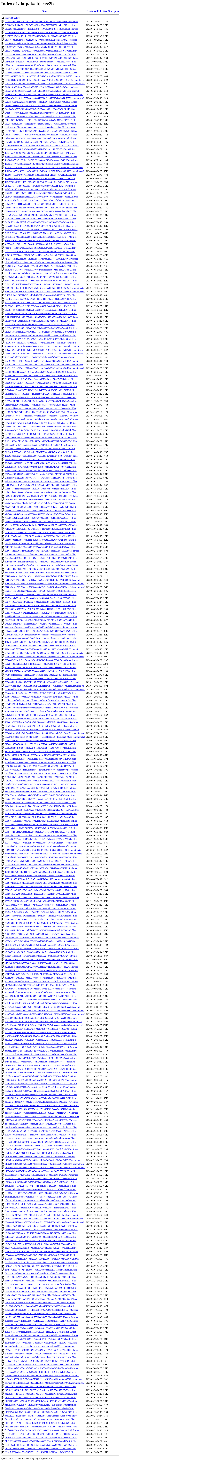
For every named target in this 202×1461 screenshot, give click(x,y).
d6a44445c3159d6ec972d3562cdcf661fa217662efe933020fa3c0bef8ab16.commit (41, 1215)
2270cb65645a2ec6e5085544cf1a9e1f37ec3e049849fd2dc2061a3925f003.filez (40, 762)
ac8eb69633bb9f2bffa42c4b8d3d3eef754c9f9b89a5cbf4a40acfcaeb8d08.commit (41, 1018)
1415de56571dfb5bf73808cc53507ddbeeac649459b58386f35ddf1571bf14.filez (40, 755)
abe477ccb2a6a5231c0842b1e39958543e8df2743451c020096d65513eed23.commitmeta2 (45, 1014)
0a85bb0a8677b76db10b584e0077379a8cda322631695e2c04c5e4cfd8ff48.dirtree (41, 32)
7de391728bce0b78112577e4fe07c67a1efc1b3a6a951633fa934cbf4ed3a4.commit (41, 361)
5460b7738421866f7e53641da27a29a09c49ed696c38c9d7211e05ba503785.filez (41, 784)
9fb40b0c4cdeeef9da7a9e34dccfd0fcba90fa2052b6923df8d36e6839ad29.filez (40, 448)
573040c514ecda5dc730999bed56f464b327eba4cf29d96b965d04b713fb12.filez (41, 886)
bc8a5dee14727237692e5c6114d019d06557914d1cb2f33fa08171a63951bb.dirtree (42, 1105)
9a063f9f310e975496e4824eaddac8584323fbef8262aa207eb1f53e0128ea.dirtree (41, 412)
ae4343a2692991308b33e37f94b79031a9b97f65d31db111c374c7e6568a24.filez (41, 1043)
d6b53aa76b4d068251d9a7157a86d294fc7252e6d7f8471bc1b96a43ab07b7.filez (41, 1226)
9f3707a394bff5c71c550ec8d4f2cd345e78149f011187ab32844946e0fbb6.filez (40, 445)
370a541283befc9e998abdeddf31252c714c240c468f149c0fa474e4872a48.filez (40, 664)
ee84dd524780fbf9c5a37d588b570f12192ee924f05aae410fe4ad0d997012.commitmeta (44, 1379)
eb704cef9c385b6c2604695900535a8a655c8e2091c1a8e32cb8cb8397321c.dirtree (42, 1364)
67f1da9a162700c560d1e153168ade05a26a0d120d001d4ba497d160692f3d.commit (42, 580)
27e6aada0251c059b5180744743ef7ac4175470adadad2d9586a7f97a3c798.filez (41, 478)
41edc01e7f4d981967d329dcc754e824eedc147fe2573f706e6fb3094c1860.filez (40, 510)
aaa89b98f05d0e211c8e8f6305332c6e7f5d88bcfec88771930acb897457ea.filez (40, 996)
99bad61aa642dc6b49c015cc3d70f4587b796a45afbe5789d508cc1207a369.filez (41, 631)
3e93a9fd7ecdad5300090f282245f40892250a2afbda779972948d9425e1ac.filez (40, 215)
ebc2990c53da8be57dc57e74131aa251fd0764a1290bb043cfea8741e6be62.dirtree (41, 1368)
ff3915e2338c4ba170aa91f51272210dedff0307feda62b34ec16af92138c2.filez (40, 1452)
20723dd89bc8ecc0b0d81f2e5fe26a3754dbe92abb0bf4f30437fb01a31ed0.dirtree (41, 824)
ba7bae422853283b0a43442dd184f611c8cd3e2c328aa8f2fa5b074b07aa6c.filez (40, 1091)
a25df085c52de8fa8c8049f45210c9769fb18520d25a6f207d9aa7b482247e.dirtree (41, 967)
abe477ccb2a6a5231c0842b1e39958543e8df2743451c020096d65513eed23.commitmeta (44, 1010)
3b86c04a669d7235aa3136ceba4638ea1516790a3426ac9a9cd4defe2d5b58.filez (41, 211)
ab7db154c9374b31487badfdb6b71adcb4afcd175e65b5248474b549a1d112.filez (41, 1003)
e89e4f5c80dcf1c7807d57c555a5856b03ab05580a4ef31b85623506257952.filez (41, 1343)
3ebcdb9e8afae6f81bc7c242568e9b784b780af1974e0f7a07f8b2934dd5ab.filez (40, 226)
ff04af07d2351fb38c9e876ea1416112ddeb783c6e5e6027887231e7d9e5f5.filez (40, 1448)
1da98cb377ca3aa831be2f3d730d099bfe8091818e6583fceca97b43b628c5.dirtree (41, 160)
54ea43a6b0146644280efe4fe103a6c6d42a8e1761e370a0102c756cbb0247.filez (41, 558)
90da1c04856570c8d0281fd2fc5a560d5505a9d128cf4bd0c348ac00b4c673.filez (41, 613)
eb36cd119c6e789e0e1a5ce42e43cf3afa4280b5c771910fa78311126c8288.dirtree (41, 1361)
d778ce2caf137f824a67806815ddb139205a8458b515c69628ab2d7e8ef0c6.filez (41, 1266)
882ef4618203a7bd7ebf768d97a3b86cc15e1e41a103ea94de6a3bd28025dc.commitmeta (44, 733)
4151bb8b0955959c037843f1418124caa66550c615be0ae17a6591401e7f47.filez (41, 773)
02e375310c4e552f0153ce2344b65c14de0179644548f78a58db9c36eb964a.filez (41, 102)
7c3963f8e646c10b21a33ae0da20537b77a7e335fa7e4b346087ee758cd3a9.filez (40, 343)
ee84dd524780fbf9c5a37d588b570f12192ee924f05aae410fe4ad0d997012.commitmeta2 (44, 1383)
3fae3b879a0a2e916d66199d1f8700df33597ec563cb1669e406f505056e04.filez (40, 240)
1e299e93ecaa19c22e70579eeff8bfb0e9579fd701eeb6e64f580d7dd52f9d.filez (40, 178)
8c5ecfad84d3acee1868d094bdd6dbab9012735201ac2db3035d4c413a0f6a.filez (41, 394)
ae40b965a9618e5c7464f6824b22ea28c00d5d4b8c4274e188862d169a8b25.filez (41, 1036)
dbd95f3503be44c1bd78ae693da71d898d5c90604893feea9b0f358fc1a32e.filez (40, 1280)
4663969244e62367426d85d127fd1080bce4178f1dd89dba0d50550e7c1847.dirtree (42, 937)
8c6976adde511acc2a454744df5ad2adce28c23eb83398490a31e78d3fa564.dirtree (41, 401)
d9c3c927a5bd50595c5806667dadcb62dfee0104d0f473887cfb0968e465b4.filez (41, 1244)
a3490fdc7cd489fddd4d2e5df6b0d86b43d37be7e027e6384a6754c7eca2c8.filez (40, 989)
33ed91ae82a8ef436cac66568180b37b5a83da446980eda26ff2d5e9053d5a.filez (40, 489)
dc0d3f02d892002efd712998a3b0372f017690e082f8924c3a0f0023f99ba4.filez (40, 1284)
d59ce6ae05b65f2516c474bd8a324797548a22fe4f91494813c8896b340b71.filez (41, 1255)
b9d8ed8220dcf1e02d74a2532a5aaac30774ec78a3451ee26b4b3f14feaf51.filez (40, 1065)
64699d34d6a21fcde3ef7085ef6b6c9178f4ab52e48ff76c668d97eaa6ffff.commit (40, 846)
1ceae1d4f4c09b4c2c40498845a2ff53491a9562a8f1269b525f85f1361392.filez (40, 149)
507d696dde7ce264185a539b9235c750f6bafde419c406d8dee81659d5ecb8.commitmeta (44, 686)
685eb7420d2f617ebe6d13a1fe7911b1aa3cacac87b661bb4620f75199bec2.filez (40, 704)
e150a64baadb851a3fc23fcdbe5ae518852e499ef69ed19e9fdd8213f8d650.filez (40, 1346)
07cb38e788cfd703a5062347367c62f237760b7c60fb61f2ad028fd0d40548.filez (40, 127)
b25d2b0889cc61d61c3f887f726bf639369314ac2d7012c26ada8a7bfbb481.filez (40, 1069)
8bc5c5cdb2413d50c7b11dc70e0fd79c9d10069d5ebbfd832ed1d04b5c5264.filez (41, 386)
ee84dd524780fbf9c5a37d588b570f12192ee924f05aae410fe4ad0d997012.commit (42, 1375)
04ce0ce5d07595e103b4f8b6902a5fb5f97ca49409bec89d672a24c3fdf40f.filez (40, 109)
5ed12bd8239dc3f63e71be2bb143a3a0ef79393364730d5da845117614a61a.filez (41, 302)
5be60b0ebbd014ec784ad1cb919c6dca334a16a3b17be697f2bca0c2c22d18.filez (41, 266)
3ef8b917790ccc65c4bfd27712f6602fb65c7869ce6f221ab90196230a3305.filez (40, 233)
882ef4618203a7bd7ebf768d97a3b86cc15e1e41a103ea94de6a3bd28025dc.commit (42, 729)
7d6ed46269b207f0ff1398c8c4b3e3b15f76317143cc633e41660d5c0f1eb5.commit (42, 346)
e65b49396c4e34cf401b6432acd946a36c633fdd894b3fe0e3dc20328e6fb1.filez (40, 1339)
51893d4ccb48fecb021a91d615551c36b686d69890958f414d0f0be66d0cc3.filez (41, 835)
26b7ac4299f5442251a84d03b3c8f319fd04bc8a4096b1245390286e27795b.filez (41, 474)
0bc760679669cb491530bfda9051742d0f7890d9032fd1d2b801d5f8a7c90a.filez (41, 43)
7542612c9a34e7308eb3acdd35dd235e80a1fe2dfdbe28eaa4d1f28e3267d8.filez (40, 912)
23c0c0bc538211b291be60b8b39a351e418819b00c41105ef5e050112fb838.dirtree (42, 463)
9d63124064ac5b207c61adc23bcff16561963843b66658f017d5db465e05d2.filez (41, 441)
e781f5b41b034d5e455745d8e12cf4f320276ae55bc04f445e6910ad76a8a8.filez (40, 1353)
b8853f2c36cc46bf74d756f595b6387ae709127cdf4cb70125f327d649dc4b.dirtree (41, 1080)
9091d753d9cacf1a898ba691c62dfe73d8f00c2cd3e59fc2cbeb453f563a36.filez (40, 817)
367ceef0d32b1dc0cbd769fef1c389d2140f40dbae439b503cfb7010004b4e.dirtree (41, 660)
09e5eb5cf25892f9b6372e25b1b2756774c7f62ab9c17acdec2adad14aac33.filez (40, 142)
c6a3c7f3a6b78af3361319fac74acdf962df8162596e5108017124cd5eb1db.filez (40, 1142)
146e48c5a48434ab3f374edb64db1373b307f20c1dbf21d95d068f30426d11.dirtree (42, 642)
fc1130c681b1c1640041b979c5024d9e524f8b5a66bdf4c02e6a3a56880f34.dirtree (41, 1434)
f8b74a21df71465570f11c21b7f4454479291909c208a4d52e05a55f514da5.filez (40, 1397)
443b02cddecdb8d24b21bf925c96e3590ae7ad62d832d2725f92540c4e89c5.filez (41, 675)
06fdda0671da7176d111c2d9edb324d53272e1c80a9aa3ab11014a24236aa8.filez (41, 120)
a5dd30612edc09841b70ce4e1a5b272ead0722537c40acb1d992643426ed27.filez (41, 956)
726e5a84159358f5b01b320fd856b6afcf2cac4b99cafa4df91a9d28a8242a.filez (40, 715)
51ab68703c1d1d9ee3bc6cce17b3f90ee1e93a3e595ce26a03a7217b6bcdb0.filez (40, 540)
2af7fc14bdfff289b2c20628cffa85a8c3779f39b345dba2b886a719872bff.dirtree (40, 189)
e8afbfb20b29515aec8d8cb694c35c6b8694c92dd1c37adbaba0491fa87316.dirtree (41, 1324)
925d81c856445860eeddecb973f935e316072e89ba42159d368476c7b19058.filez (41, 744)
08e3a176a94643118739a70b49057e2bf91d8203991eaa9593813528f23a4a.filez (41, 134)
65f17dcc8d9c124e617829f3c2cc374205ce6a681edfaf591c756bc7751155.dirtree (41, 576)
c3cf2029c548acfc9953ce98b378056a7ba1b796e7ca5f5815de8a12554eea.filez (40, 1131)
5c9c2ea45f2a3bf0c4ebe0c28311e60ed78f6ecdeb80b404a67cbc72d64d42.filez (40, 270)
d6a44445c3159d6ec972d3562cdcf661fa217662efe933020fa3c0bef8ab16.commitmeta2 (44, 1222)
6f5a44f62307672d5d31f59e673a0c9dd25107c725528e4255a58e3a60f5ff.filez (40, 339)
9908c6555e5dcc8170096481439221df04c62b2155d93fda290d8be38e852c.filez (41, 821)
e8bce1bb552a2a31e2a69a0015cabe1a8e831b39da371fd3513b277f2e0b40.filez (40, 1328)
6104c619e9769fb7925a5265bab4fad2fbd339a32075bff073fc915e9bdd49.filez (40, 802)
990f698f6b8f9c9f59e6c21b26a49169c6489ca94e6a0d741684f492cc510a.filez (40, 748)
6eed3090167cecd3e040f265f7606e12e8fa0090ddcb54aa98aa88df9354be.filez (40, 335)
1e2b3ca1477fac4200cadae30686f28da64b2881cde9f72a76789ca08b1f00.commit (42, 164)
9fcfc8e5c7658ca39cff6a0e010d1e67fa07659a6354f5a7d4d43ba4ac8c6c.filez (39, 452)
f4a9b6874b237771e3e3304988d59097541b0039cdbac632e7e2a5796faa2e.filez (41, 1394)
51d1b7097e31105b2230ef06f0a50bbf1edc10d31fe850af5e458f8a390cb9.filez (40, 543)
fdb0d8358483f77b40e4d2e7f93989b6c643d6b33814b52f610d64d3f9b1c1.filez (41, 1441)
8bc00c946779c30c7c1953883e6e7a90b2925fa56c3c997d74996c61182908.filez (41, 383)
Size (105, 11)
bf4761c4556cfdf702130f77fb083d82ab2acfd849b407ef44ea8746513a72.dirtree (41, 1120)
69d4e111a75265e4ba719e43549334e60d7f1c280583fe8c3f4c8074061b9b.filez (40, 594)
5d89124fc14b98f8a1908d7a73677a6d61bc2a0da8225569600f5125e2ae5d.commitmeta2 (45, 291)
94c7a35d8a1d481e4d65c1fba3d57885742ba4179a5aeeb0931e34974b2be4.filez (41, 624)
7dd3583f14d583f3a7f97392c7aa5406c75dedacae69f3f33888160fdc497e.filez (40, 357)
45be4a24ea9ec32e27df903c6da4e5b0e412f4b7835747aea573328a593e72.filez (40, 521)
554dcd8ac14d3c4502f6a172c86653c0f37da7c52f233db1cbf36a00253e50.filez (40, 693)
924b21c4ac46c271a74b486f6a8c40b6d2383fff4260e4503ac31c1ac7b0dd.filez (40, 740)
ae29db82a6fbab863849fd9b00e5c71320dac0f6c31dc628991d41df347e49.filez (40, 1032)
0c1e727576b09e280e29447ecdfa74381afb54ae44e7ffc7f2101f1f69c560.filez (40, 47)
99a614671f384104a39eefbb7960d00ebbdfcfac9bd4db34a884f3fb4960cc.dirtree (41, 627)
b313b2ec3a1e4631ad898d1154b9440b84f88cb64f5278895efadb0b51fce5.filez (40, 1076)
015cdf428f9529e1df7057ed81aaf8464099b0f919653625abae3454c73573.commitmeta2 (44, 98)
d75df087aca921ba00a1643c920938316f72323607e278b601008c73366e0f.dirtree (42, 1259)
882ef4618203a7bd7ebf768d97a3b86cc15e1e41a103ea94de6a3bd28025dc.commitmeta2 (45, 737)
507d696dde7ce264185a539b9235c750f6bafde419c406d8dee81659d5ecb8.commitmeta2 (45, 689)
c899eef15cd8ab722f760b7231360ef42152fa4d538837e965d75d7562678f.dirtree (41, 1175)
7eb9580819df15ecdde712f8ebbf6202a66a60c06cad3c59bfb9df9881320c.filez (40, 372)
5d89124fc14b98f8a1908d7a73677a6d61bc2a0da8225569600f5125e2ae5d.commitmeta (44, 288)
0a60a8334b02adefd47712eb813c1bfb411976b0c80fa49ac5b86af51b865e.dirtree (41, 29)
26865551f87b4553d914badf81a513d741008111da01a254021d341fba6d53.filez (41, 916)
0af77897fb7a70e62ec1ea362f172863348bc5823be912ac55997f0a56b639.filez (40, 36)
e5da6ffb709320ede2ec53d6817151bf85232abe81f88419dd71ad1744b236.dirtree (41, 1321)
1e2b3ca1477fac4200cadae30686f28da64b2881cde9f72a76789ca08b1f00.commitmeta (44, 167)
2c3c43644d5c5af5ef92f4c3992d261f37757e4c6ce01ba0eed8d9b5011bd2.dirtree (41, 197)
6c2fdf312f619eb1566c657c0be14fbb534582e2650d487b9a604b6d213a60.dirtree (41, 317)
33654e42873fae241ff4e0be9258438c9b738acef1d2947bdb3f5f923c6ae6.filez (40, 832)
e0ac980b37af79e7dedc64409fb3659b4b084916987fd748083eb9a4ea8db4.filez (41, 1306)
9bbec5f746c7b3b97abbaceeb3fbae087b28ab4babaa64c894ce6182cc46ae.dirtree (41, 426)
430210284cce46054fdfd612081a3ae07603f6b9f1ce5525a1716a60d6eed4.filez (40, 934)
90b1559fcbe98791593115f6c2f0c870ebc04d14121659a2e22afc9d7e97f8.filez (40, 609)
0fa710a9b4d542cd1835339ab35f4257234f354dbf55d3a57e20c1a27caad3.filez (40, 62)
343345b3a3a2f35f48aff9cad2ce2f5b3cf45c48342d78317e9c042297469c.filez (40, 875)
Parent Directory (12, 18)
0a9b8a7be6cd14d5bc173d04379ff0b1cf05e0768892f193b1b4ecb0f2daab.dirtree (41, 25)
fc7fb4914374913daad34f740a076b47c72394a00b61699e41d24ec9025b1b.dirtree (42, 1430)
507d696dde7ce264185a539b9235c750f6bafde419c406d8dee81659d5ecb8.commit (42, 682)
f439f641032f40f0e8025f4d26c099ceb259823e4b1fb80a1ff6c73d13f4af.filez (39, 1408)
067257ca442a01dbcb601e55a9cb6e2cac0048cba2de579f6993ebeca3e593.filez (40, 124)
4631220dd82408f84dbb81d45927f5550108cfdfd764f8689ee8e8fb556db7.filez (40, 905)
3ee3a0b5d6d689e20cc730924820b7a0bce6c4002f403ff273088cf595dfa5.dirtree (41, 229)
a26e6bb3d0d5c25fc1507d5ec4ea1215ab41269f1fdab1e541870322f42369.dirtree (41, 970)
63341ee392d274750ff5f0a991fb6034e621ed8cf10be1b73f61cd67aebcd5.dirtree (41, 843)
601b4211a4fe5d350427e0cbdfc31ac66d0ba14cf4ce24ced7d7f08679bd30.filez (40, 700)
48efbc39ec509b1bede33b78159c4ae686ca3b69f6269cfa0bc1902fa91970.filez (40, 536)
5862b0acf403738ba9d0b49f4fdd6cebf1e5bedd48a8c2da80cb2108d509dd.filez (40, 791)
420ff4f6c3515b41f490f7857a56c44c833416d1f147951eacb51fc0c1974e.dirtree (41, 671)
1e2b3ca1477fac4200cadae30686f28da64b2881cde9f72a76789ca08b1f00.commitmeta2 (44, 171)
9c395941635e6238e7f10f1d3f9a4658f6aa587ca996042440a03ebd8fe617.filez (40, 434)
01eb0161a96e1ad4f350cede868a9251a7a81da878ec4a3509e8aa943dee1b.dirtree (41, 87)
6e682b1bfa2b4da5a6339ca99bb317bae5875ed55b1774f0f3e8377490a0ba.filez (40, 332)
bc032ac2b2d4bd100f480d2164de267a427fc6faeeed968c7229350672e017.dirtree (41, 1102)
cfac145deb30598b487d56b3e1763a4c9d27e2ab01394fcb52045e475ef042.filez (40, 1200)
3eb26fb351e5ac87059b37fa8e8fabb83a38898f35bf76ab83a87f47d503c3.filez (40, 222)
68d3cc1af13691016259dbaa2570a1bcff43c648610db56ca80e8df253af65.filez (40, 591)
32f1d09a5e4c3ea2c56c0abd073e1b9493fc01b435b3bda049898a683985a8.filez (41, 485)
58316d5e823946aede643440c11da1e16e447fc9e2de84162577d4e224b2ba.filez (41, 839)
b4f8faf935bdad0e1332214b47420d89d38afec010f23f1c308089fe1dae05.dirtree (41, 1058)
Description (113, 11)
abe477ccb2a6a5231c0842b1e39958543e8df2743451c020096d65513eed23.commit (42, 1007)
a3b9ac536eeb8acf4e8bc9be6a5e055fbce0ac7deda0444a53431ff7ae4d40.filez (40, 952)
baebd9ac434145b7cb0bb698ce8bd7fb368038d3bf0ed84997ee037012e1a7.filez (41, 1094)
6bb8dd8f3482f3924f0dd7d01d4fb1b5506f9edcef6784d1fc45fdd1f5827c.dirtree (41, 313)
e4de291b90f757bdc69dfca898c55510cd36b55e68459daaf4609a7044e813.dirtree (41, 1317)
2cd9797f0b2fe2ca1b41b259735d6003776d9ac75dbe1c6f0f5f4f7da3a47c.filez (40, 200)
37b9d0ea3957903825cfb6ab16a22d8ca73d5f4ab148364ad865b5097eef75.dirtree (41, 496)
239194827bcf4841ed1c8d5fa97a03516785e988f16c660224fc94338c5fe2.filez (40, 930)
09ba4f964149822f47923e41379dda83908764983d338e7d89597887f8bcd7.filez (41, 138)
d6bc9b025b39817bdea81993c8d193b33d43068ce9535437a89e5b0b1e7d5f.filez (41, 1229)
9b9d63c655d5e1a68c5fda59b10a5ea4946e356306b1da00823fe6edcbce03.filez (40, 423)
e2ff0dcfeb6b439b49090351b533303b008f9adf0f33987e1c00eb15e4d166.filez (40, 1313)
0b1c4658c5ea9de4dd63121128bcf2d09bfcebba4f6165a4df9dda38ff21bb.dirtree (41, 40)
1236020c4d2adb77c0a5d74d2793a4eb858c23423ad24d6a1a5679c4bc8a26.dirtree (42, 897)
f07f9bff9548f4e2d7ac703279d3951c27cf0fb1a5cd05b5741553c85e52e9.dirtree (41, 1390)
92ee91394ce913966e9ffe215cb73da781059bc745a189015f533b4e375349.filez (40, 620)
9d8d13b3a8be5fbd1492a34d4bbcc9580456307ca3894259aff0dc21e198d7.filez (41, 437)
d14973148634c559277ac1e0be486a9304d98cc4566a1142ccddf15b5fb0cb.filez (41, 1270)
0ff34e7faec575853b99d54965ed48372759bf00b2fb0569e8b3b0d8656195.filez (40, 69)
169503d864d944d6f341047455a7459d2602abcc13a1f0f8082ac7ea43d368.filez (41, 872)
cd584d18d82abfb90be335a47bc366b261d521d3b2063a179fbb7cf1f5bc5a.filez (40, 1189)
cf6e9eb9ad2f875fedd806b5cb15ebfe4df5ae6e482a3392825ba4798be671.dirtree (41, 1197)
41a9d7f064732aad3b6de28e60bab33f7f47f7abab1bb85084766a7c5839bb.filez (40, 503)
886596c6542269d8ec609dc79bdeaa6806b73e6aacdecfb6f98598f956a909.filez (40, 894)
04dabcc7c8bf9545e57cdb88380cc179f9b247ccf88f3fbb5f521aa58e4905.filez (40, 113)
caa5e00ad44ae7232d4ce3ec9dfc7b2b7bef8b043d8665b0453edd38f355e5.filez (40, 1186)
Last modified (94, 11)
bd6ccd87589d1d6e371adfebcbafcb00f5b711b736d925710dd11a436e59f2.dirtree (41, 1113)
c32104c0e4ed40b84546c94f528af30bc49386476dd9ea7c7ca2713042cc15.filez (41, 1182)
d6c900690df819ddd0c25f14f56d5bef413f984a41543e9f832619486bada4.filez (40, 1233)
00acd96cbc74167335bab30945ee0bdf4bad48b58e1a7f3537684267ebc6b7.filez (41, 72)
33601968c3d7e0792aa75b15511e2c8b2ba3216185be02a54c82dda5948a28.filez (41, 919)
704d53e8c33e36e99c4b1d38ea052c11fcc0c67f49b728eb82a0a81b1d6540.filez (40, 711)
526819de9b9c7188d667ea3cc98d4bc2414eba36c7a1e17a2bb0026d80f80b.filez (41, 883)
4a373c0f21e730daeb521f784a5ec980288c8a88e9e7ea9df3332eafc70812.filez (40, 244)
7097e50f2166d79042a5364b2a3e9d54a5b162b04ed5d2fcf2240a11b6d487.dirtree (42, 810)
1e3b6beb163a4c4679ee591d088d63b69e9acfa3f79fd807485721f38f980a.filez (40, 175)
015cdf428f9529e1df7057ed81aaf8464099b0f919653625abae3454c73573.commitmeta (44, 94)
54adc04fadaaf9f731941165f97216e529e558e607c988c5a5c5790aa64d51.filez (40, 554)
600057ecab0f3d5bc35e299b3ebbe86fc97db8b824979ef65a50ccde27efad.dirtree (41, 890)
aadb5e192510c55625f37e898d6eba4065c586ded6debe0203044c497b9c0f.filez (41, 999)
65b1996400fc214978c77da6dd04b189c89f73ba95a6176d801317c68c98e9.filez (41, 572)
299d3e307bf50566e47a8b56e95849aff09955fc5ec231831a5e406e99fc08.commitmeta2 (44, 656)
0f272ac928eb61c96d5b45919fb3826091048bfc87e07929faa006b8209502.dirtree (41, 58)
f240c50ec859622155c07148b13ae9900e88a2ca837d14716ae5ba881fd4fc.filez (40, 1405)
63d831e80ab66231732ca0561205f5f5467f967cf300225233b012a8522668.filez (41, 569)
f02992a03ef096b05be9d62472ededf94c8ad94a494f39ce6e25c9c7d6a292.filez (40, 1386)
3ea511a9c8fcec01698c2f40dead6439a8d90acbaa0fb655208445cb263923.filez (40, 218)
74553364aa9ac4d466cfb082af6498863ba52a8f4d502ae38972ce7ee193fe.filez (40, 926)
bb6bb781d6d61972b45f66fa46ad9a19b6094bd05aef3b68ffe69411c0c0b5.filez (40, 1098)
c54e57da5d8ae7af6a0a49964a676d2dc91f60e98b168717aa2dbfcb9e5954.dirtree (41, 1149)
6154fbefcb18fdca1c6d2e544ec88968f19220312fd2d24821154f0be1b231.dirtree (41, 806)
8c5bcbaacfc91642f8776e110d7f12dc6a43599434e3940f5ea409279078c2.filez (40, 390)
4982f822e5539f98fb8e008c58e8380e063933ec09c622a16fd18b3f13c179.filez (40, 780)
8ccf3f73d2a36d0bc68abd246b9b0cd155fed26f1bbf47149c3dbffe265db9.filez (40, 405)
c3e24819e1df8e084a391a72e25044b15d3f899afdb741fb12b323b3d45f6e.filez (40, 1135)
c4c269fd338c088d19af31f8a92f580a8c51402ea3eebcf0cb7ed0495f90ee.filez (40, 1138)
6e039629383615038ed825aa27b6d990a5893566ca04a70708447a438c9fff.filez (41, 328)
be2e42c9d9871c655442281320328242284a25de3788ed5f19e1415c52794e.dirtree (42, 1116)
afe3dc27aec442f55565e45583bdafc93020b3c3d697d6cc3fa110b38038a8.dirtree (41, 1051)
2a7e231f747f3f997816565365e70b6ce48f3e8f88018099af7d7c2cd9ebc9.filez (40, 186)
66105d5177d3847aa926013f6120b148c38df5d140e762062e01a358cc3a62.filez (41, 857)
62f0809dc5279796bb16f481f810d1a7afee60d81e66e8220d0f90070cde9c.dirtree (41, 565)
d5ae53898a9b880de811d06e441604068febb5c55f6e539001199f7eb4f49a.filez (40, 1211)
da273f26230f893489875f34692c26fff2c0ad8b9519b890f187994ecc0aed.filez (40, 1273)
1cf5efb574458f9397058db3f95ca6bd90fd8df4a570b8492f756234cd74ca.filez (40, 153)
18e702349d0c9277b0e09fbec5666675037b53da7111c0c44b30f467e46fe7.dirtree (41, 456)
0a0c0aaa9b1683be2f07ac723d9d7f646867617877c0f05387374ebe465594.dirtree (41, 21)
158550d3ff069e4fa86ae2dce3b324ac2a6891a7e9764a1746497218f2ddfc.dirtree (41, 868)
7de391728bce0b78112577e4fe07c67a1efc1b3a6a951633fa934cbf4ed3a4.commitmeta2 (44, 368)
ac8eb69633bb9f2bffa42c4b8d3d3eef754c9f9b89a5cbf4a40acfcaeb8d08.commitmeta (43, 1021)
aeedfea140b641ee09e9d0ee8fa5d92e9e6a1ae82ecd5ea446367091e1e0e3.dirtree (41, 1047)
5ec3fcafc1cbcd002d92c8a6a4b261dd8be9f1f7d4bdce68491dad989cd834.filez (40, 299)
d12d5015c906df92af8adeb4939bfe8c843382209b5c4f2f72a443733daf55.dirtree (41, 1248)
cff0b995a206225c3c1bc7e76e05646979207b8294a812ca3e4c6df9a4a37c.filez (40, 1208)
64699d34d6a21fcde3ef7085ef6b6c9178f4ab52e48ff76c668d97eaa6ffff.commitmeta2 (43, 853)
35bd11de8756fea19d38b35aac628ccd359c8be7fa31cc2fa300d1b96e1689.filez (40, 492)
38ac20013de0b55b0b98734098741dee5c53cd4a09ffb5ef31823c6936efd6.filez (40, 499)
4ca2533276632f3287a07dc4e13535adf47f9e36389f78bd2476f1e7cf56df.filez (40, 251)
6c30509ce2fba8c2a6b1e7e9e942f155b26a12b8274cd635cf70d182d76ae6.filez (40, 321)
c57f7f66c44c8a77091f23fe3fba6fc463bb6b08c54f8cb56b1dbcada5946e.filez (40, 1153)
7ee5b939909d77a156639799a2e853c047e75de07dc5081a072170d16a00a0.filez (41, 375)
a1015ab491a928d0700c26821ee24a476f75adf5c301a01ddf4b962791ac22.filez (40, 985)
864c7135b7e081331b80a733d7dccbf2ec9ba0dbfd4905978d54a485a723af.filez (41, 726)
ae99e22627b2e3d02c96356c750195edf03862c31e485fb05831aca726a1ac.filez (40, 1040)
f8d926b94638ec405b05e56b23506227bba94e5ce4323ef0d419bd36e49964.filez (41, 1401)
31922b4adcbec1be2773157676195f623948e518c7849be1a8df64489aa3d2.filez (41, 828)
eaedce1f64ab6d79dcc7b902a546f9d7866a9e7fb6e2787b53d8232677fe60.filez (40, 1357)
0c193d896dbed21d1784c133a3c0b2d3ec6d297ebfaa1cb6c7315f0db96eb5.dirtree (42, 51)
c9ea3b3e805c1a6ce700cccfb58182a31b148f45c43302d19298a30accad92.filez (40, 1145)
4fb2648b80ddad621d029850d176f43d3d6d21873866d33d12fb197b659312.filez (41, 262)
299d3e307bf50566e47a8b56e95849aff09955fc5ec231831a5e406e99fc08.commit (41, 649)
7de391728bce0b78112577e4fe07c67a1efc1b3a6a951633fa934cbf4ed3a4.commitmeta (44, 364)
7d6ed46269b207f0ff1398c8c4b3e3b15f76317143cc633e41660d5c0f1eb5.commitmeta (44, 350)
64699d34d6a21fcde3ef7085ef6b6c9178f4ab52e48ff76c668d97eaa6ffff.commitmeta (43, 850)
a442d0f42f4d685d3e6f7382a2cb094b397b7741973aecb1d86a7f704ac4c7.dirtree (41, 981)
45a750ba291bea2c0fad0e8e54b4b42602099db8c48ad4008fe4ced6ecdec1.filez (40, 518)
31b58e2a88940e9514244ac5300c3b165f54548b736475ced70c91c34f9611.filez (41, 481)
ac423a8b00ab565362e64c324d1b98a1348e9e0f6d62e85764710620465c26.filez (41, 1029)
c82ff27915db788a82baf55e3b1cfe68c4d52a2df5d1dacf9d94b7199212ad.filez (40, 1156)
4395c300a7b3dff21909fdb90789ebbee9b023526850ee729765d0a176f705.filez (40, 777)
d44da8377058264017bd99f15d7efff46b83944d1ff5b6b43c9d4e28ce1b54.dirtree (41, 1251)
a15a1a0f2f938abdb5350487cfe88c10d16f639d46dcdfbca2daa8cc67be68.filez (40, 963)
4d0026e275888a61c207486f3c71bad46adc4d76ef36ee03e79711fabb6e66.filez (40, 255)
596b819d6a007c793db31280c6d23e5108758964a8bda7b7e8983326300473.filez (41, 697)
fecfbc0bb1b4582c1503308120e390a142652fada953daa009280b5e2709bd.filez (41, 1445)
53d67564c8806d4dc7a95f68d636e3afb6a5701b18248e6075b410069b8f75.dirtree (42, 551)
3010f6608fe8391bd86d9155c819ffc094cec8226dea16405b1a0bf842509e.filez (40, 766)
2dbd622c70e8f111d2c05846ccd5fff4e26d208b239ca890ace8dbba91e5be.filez (40, 204)
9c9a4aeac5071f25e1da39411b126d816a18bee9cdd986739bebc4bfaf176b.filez (40, 430)
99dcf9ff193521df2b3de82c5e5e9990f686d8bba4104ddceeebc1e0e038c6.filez (40, 635)
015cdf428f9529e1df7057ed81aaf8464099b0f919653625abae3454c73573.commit (42, 91)
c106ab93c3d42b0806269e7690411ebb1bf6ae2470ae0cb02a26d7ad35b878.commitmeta (44, 1164)
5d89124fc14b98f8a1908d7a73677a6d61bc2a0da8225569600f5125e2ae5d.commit (42, 284)
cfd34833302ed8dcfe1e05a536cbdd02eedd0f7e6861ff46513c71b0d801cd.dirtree (41, 1204)
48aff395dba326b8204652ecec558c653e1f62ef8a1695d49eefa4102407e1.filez (40, 532)
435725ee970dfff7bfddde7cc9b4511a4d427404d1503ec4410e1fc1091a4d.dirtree (41, 879)
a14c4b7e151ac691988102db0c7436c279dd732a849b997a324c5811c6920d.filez (41, 959)
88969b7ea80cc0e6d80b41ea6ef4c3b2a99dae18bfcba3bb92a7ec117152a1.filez (40, 861)
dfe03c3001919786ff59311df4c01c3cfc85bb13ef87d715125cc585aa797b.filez (40, 1302)
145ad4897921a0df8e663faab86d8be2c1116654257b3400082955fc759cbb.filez (41, 638)
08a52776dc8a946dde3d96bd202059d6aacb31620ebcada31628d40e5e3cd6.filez (41, 131)
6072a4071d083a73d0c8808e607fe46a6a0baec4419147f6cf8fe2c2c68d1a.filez (40, 799)
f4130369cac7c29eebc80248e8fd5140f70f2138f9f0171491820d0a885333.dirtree (41, 1423)
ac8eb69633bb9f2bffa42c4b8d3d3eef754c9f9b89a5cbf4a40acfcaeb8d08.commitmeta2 (44, 1025)
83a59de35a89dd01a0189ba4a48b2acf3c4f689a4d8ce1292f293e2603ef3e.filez (40, 598)
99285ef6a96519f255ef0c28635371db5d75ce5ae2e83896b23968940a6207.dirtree (42, 864)
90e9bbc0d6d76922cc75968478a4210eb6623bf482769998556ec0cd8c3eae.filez (41, 616)
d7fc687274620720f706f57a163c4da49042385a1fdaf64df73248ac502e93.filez (40, 1237)
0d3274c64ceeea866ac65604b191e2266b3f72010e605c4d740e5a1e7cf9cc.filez (40, 54)
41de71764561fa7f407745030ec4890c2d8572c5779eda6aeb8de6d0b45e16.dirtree (42, 507)
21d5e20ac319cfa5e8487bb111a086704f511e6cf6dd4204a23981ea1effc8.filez (40, 459)
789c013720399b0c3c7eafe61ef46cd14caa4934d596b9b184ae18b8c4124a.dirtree (41, 722)
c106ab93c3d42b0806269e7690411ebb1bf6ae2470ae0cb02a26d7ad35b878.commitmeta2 (45, 1167)
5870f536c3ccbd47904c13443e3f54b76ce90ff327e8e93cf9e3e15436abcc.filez (40, 795)
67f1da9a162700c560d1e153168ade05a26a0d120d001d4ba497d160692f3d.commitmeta (44, 583)
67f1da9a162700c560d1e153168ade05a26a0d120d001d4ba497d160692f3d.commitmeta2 (45, 587)
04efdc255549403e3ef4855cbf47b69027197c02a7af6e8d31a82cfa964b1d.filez (40, 116)
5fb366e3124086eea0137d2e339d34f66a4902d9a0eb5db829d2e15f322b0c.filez (41, 306)
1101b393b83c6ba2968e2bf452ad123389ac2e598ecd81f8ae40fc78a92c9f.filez (40, 751)
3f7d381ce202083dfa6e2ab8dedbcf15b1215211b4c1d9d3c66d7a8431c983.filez (40, 237)
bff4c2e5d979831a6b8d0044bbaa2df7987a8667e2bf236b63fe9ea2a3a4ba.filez (40, 1124)
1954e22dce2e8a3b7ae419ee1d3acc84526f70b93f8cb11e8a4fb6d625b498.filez (40, 759)
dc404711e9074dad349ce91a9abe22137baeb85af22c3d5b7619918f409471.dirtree (42, 1288)
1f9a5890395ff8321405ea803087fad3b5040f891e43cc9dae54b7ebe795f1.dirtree (41, 182)
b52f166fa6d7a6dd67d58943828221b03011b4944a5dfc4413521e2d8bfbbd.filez (41, 1072)
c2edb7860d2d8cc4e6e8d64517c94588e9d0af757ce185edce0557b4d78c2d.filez (41, 1127)
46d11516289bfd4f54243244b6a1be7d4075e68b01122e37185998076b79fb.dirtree (42, 525)
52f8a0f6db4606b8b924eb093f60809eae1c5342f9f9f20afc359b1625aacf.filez (40, 547)
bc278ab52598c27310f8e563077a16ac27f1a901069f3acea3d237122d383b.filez (40, 1109)
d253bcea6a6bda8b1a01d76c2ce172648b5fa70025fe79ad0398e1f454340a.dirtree (41, 1262)
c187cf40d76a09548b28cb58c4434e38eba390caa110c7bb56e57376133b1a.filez (41, 1171)
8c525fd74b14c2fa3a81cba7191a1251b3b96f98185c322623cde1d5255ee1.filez (40, 397)
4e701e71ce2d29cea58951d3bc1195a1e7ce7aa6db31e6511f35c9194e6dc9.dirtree (41, 259)
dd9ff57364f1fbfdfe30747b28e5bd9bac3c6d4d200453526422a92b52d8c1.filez (40, 1291)
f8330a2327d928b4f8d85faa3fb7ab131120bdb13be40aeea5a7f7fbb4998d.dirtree (41, 1416)
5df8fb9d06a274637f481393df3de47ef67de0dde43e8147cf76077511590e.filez (40, 295)
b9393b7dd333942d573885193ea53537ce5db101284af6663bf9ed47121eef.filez (41, 1083)
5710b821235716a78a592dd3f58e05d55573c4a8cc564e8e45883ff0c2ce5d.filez (40, 788)
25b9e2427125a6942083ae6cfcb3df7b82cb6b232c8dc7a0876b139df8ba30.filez (41, 470)
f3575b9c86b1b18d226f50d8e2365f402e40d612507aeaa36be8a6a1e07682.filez (41, 1412)
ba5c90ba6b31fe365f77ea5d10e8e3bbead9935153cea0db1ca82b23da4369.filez (40, 1087)
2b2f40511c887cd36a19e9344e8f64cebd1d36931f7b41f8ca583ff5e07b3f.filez (40, 193)
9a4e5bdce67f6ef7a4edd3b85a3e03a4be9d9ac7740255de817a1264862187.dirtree (41, 416)
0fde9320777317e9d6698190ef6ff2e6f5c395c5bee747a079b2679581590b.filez (40, 65)
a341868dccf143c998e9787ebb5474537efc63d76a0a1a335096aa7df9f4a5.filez (40, 992)
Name (45, 11)
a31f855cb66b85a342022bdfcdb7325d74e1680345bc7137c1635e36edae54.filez (41, 974)
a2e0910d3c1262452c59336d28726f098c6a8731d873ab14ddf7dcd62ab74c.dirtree (42, 948)
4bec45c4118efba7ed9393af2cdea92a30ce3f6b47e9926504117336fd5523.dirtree (41, 248)
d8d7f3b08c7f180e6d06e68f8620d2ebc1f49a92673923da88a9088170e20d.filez (40, 1240)
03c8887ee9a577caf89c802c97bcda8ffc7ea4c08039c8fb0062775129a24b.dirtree (41, 105)
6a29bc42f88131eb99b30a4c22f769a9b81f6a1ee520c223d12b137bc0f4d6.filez (40, 310)
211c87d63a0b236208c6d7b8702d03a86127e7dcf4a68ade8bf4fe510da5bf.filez (40, 645)
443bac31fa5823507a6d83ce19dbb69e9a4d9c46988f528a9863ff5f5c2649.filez (40, 678)
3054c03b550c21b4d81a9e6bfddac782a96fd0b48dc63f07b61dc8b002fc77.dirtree (41, 770)
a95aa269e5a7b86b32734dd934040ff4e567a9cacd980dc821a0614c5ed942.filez (40, 978)
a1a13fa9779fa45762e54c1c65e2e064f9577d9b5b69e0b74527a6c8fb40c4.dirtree (41, 945)
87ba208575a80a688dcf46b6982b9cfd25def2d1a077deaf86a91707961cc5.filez (40, 605)
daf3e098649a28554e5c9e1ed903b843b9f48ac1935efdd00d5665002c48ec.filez (40, 1277)
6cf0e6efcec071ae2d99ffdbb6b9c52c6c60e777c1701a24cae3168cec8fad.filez (39, 324)
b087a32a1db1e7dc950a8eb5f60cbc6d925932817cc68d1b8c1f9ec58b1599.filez (41, 1054)
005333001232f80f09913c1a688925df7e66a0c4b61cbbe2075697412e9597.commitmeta (44, 80)
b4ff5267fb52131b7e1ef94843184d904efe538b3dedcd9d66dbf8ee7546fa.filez (40, 1062)
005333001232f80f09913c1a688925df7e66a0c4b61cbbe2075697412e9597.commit (42, 76)
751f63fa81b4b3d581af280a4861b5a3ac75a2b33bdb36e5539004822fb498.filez (41, 718)
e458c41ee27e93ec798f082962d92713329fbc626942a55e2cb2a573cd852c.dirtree (41, 1350)
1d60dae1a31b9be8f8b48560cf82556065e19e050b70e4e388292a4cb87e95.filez (41, 156)
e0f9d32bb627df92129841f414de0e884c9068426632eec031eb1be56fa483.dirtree (41, 1310)
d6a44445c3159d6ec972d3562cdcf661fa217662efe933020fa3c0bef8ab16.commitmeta (44, 1218)
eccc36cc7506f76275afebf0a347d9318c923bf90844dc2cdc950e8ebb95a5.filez (40, 1372)
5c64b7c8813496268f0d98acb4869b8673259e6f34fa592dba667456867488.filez (41, 273)
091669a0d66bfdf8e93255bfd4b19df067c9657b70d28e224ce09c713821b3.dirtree (42, 145)
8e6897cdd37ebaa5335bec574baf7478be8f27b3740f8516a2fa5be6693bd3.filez (40, 408)
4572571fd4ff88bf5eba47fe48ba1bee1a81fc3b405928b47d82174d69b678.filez (40, 901)
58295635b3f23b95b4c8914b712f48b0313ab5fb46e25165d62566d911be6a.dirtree (42, 923)
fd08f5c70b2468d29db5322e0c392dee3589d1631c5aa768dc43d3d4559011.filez (41, 1437)
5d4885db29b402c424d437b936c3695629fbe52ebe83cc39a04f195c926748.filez (41, 280)
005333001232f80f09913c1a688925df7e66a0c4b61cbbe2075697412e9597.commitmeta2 (45, 83)
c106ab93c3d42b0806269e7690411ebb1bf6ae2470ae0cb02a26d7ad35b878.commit (42, 1160)
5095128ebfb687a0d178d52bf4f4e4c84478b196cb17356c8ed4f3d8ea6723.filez (40, 908)
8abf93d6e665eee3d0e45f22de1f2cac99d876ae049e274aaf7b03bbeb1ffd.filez (40, 379)
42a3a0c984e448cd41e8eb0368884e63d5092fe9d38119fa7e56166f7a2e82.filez (40, 514)
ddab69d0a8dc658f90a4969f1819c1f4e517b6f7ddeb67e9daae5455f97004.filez (40, 1295)
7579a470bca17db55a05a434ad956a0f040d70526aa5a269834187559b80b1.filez (41, 813)
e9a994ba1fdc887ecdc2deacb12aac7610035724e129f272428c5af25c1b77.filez (40, 1332)
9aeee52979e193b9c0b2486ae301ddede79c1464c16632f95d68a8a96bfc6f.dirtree (41, 419)
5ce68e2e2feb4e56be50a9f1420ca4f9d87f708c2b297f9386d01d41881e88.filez (40, 277)
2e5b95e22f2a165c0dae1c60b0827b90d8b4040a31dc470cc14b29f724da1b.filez (41, 207)
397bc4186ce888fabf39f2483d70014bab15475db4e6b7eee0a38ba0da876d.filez (40, 667)
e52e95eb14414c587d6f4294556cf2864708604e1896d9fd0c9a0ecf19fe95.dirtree (41, 1335)
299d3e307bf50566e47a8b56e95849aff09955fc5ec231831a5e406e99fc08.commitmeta (44, 653)
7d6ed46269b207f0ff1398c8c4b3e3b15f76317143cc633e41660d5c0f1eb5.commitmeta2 (44, 353)
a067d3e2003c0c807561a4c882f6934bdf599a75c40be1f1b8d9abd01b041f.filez (40, 941)
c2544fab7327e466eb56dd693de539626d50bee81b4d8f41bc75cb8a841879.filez (41, 1178)
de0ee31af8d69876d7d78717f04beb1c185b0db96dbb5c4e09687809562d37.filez (41, 1299)
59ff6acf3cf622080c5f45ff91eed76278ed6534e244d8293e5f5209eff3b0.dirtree (40, 562)
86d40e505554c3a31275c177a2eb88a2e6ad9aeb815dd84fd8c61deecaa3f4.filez (40, 602)
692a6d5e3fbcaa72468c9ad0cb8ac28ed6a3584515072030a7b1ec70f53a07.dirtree (41, 707)
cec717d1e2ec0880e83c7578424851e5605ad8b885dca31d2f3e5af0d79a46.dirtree (41, 1193)
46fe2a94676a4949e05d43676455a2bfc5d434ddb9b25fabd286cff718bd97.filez (40, 529)
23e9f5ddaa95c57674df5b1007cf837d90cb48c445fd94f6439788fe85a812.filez (40, 467)
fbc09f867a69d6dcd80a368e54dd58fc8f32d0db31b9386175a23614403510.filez (41, 1426)
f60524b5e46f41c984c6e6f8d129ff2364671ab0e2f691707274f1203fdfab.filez (40, 1419)
